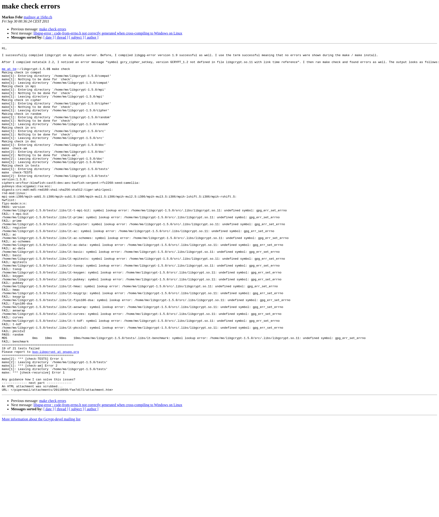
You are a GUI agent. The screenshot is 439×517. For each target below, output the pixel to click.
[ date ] (48, 37)
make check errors (52, 29)
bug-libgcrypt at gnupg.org (55, 413)
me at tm (9, 74)
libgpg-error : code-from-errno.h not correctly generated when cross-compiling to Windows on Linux (108, 33)
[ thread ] (61, 37)
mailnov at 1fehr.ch (38, 17)
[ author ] (92, 37)
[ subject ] (76, 37)
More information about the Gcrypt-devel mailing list (41, 488)
